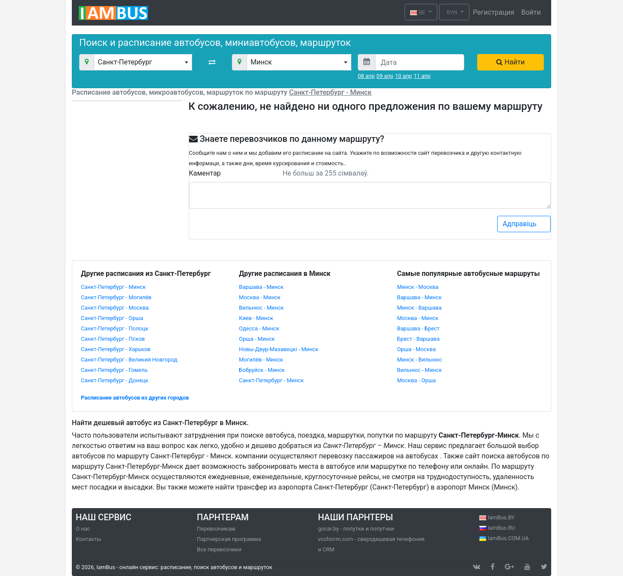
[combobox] (143, 62)
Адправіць (524, 223)
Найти (510, 62)
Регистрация (493, 12)
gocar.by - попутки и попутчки (356, 528)
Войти (531, 12)
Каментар (205, 173)
